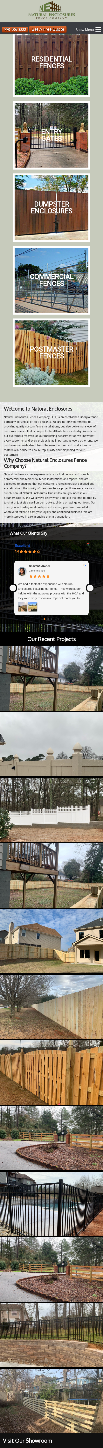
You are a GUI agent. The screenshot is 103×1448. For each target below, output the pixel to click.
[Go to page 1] (48, 619)
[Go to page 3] (55, 619)
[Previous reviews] (13, 588)
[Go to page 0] (44, 619)
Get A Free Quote (47, 29)
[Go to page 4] (58, 619)
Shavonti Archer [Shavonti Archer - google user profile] (39, 566)
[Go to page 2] (51, 619)
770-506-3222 (15, 29)
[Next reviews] (90, 588)
